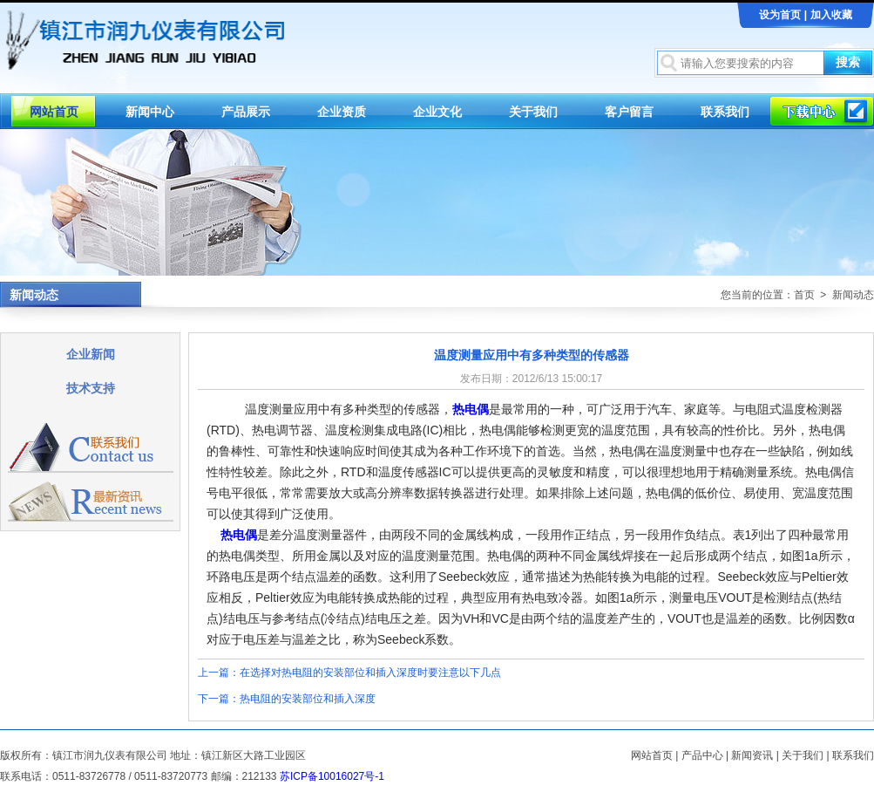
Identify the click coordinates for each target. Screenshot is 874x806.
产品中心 (702, 755)
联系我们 (725, 112)
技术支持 (90, 388)
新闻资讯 (752, 755)
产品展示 (245, 112)
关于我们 (533, 112)
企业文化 (437, 112)
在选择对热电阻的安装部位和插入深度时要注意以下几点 (370, 672)
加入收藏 (831, 15)
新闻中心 (149, 112)
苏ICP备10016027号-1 (332, 776)
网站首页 (54, 112)
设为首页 (780, 15)
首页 (804, 295)
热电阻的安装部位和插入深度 (308, 699)
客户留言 (629, 112)
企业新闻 (90, 354)
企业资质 (341, 112)
